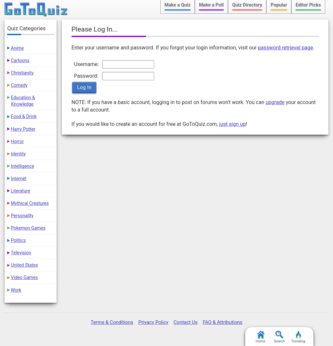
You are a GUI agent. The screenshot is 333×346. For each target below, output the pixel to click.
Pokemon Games (28, 228)
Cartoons (20, 60)
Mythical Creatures (30, 203)
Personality (22, 215)
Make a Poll (211, 5)
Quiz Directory (247, 5)
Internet (18, 178)
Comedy (19, 85)
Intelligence (22, 166)
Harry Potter (23, 129)
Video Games (24, 277)
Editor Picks (308, 5)
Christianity (22, 72)
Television (21, 252)
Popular (279, 5)
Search (279, 337)
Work (16, 290)
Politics (18, 240)
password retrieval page (285, 48)
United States (24, 265)
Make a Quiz (178, 5)
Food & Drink (23, 116)
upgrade (275, 102)
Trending (298, 337)
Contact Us (186, 322)
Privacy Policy (153, 322)
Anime (17, 48)
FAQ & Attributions (222, 322)
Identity (18, 153)
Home (260, 337)
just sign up (232, 124)
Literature (20, 190)
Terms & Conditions (112, 322)
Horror (17, 141)
